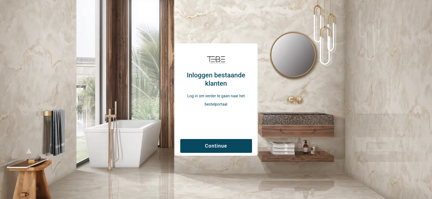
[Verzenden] (216, 145)
